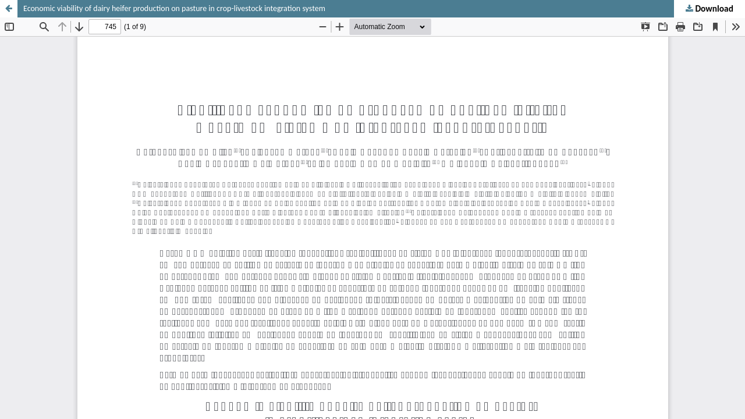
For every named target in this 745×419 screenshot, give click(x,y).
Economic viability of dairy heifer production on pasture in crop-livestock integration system (174, 8)
